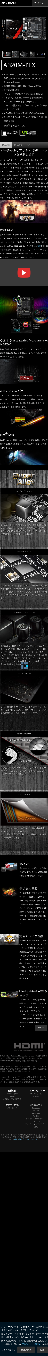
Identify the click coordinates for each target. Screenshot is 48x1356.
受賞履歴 (36, 1096)
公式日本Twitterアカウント (36, 1119)
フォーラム (36, 1121)
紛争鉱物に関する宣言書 (12, 1099)
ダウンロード (12, 1108)
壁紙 (36, 1127)
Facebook (36, 1108)
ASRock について (12, 1094)
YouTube (36, 1111)
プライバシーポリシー (31, 1344)
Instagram (36, 1113)
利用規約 (17, 1139)
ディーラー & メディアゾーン (36, 1124)
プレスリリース (36, 1094)
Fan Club (36, 1116)
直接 (39, 246)
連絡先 (12, 1096)
